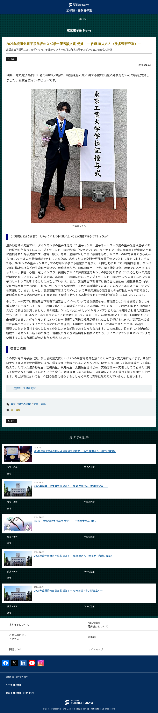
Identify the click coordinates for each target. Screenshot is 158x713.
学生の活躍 (24, 404)
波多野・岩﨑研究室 (24, 388)
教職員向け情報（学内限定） (20, 692)
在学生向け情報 (14, 684)
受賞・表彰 (39, 404)
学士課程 (16, 410)
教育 (13, 404)
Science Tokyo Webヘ (17, 676)
